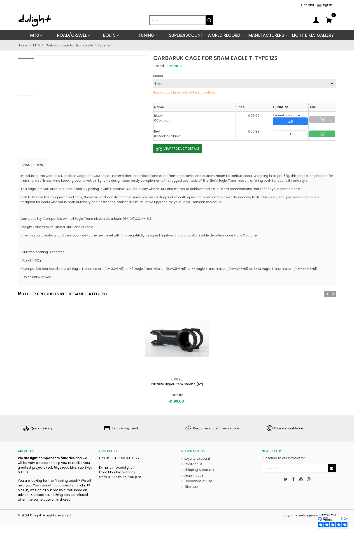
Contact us (191, 464)
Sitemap (189, 486)
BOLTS (109, 35)
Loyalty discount (195, 458)
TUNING (146, 35)
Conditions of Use (196, 481)
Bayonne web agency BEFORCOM (310, 515)
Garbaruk (174, 66)
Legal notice (192, 475)
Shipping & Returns (197, 470)
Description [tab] (32, 165)
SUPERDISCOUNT (186, 35)
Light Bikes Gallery (313, 35)
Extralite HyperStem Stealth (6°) (177, 384)
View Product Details (178, 148)
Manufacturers (266, 35)
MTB (34, 35)
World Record (223, 35)
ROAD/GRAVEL (72, 35)
